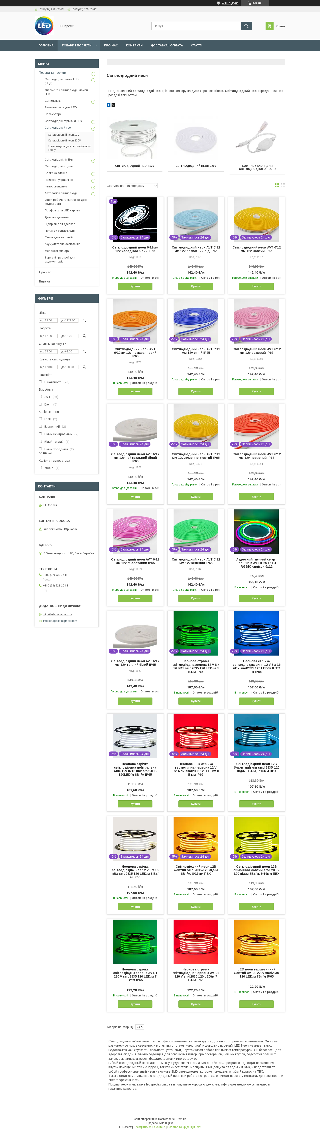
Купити (135, 286)
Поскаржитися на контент (149, 1127)
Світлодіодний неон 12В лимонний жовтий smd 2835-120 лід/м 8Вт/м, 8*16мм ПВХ (256, 870)
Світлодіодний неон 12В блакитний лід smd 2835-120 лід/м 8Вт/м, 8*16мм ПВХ (256, 767)
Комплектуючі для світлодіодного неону (257, 167)
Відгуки (44, 281)
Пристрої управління (59, 179)
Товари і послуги (77, 45)
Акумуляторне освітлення (62, 244)
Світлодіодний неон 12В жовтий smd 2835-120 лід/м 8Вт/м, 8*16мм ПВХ (196, 870)
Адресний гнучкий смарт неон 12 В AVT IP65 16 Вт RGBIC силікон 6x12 (256, 563)
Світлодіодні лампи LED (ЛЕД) (62, 81)
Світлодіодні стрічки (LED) (63, 121)
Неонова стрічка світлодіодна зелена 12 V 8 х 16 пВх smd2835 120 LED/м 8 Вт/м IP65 (195, 666)
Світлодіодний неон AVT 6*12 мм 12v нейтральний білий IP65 (135, 457)
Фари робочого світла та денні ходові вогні (66, 201)
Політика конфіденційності (184, 1127)
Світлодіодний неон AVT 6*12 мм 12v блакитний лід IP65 (196, 249)
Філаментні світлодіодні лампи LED (66, 92)
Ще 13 (47, 452)
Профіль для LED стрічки (62, 210)
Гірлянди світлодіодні (60, 230)
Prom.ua (181, 1119)
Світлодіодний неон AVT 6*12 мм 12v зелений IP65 (196, 561)
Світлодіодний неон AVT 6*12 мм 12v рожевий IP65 (256, 350)
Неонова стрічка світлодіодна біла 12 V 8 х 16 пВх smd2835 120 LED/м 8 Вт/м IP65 (135, 872)
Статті (196, 45)
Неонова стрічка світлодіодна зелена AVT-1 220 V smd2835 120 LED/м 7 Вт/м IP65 (135, 975)
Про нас (111, 45)
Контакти (134, 45)
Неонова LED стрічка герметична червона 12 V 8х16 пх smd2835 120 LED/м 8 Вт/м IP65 (196, 769)
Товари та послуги (52, 72)
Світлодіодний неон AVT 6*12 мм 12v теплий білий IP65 (135, 662)
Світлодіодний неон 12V (134, 165)
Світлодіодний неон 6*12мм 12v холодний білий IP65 (135, 249)
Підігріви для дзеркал (60, 224)
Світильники (53, 100)
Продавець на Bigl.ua (160, 1123)
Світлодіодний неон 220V (196, 165)
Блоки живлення (56, 173)
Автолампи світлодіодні (61, 193)
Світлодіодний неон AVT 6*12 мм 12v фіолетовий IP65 (135, 561)
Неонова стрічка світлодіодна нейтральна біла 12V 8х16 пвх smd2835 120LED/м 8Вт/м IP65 (135, 769)
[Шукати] (246, 26)
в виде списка (283, 186)
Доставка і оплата (167, 45)
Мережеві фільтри (57, 250)
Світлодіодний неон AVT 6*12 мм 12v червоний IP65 (256, 455)
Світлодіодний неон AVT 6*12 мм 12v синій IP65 (196, 350)
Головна (46, 45)
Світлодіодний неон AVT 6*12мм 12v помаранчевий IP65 (135, 352)
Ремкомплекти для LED (61, 107)
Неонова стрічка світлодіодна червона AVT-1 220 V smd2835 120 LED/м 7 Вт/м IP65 (195, 975)
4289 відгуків (230, 3)
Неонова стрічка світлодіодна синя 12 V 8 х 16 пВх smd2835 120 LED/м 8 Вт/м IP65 (256, 666)
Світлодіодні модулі (59, 166)
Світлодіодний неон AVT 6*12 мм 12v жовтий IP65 (256, 249)
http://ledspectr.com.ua (57, 614)
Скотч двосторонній (59, 237)
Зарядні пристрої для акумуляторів (60, 259)
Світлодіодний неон (58, 127)
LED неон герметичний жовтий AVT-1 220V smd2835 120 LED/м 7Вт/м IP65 (256, 973)
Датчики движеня (57, 217)
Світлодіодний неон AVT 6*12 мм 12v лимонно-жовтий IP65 (196, 455)
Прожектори (53, 114)
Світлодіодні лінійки (59, 159)
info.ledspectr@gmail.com (60, 620)
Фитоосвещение (56, 186)
